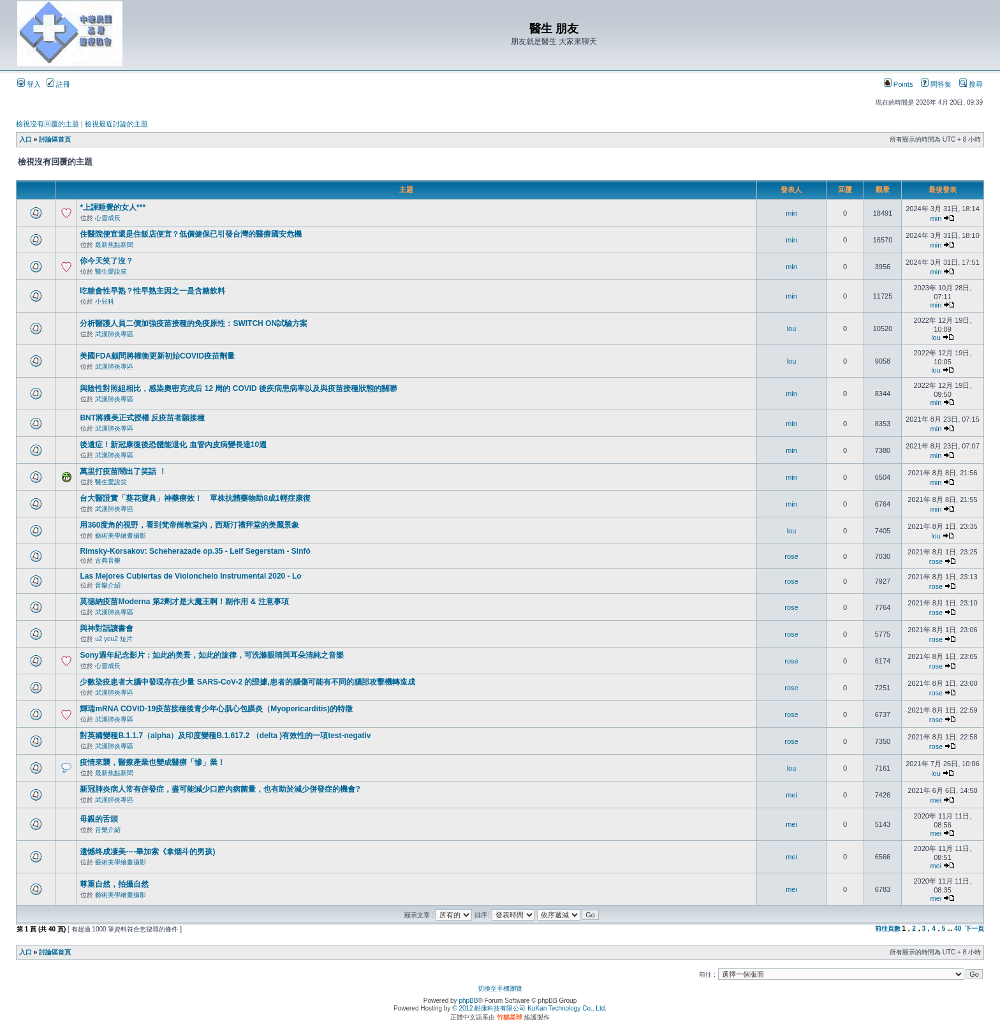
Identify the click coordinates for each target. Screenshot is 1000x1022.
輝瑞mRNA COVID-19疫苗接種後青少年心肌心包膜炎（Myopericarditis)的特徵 (216, 708)
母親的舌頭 (99, 819)
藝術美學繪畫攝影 (120, 535)
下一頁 (974, 928)
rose (791, 556)
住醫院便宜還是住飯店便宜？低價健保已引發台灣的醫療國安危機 (191, 234)
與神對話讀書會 (106, 628)
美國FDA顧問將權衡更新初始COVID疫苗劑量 (157, 356)
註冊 (58, 84)
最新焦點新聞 (114, 244)
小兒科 (104, 301)
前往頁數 (888, 928)
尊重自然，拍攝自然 (114, 884)
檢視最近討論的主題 (116, 124)
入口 (25, 139)
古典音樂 (108, 560)
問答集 (936, 84)
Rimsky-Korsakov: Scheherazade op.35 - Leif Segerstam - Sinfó (195, 551)
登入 (29, 84)
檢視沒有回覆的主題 (47, 124)
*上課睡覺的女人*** (112, 207)
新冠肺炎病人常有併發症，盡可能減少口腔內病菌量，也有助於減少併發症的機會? (220, 789)
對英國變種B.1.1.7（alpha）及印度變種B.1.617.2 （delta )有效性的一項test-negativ (225, 735)
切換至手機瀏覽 (500, 988)
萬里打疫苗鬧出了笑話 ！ (123, 471)
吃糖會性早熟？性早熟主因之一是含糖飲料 (152, 290)
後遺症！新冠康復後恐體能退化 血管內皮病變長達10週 (173, 444)
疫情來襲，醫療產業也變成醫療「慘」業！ (152, 762)
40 (957, 928)
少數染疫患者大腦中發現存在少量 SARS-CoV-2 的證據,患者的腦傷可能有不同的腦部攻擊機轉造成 (247, 682)
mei (791, 795)
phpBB (468, 1000)
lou (792, 328)
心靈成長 (108, 217)
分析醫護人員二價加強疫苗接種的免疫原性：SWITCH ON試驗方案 (193, 323)
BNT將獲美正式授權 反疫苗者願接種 (142, 417)
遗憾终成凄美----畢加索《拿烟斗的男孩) (147, 851)
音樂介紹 (108, 585)
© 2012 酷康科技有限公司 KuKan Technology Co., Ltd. (529, 1008)
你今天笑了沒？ (106, 260)
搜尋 (971, 84)
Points (898, 84)
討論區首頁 (55, 139)
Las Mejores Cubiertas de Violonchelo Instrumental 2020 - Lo (190, 576)
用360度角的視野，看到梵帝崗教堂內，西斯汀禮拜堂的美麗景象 (189, 525)
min (791, 213)
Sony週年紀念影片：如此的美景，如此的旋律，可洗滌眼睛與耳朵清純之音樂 (211, 655)
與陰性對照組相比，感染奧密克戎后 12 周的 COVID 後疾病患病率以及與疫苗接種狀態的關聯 (238, 388)
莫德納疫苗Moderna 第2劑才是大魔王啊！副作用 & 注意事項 (184, 601)
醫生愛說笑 (111, 271)
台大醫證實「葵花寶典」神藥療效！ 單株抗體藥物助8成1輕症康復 (195, 498)
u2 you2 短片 (113, 638)
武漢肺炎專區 (114, 333)
